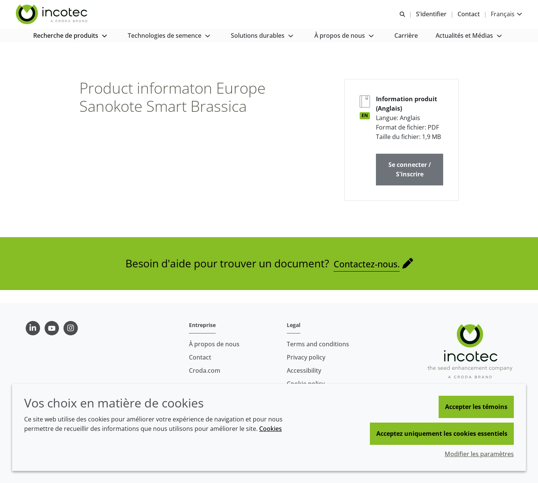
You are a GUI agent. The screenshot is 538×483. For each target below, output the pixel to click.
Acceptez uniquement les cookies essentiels (441, 433)
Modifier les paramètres (479, 454)
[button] (71, 45)
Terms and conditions (318, 344)
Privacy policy (306, 357)
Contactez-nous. (366, 276)
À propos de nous (214, 344)
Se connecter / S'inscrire (409, 182)
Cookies (270, 428)
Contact (200, 357)
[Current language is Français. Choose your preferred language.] (498, 18)
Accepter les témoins (476, 407)
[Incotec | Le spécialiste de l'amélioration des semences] (60, 18)
